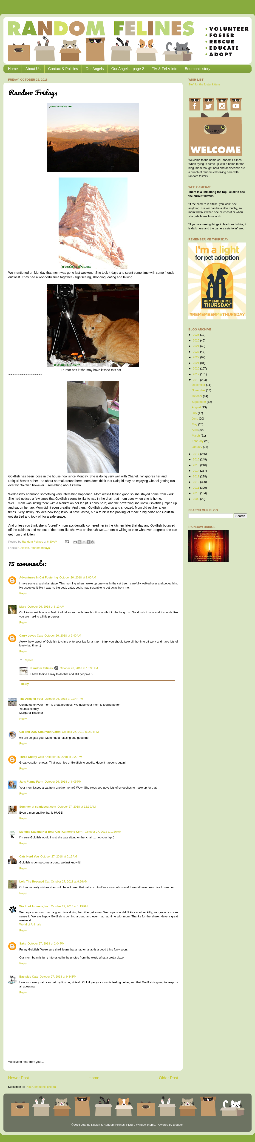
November (199, 390)
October (197, 396)
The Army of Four (31, 698)
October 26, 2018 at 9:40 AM (63, 635)
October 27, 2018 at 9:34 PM (58, 976)
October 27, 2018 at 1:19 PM (69, 906)
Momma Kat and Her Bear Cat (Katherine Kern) (51, 831)
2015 (196, 465)
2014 (196, 470)
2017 (196, 454)
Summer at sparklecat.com (37, 806)
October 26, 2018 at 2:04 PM (80, 731)
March (196, 435)
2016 (196, 459)
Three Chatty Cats (31, 757)
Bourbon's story (197, 69)
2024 (196, 346)
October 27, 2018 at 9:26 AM (69, 881)
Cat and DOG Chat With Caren (40, 731)
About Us (33, 69)
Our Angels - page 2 (127, 69)
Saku (22, 943)
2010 (196, 493)
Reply (23, 593)
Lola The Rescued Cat (34, 881)
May (195, 424)
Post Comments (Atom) (41, 1086)
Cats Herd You (29, 856)
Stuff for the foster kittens (204, 84)
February (198, 441)
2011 (196, 487)
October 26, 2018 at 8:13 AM (46, 606)
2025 (196, 340)
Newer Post (18, 1078)
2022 (196, 357)
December (199, 384)
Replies (28, 660)
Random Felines (42, 668)
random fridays (40, 548)
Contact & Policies (63, 69)
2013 (196, 476)
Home (13, 69)
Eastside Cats (28, 976)
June (195, 418)
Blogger (178, 1124)
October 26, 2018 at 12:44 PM (64, 698)
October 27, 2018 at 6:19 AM (58, 856)
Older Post (168, 1078)
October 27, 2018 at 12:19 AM (76, 806)
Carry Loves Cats (31, 635)
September (199, 401)
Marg (22, 606)
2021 (196, 363)
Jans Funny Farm (31, 781)
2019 (196, 374)
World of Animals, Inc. (34, 906)
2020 (196, 368)
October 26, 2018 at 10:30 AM (79, 668)
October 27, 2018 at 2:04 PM (46, 943)
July (195, 413)
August (197, 407)
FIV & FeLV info (164, 69)
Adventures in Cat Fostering (38, 577)
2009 (196, 499)
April (195, 429)
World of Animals (30, 924)
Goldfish (23, 548)
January (197, 446)
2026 (196, 334)
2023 (196, 351)
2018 (196, 380)
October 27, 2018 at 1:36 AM (103, 831)
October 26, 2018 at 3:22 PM (63, 757)
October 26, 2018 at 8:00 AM (78, 577)
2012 (196, 482)
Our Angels (94, 69)
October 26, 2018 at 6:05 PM (63, 781)
